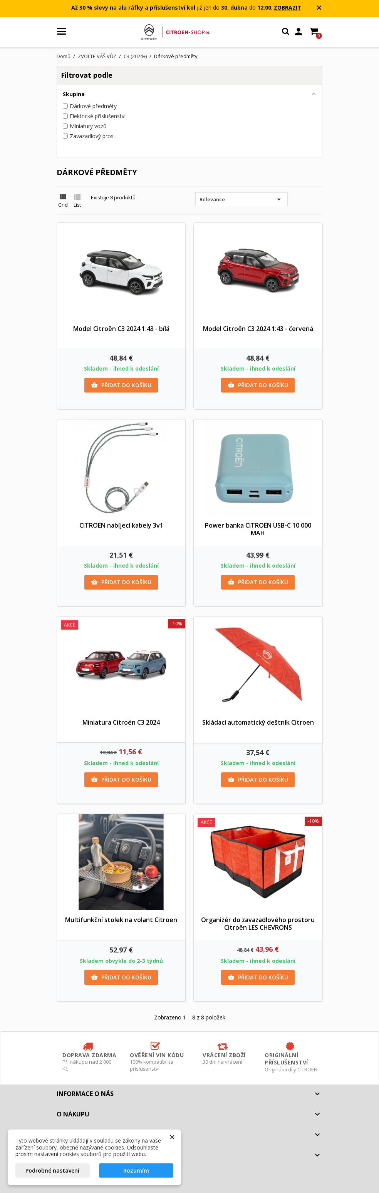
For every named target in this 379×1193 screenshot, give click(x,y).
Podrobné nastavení (52, 1170)
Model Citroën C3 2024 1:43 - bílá (121, 328)
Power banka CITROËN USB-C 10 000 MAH (258, 529)
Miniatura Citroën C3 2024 (121, 722)
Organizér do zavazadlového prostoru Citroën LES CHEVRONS (258, 924)
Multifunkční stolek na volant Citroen (121, 920)
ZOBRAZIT (287, 7)
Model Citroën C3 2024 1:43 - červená (258, 328)
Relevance (241, 199)
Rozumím (136, 1170)
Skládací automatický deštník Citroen (258, 722)
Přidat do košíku (121, 385)
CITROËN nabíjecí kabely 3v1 (121, 525)
